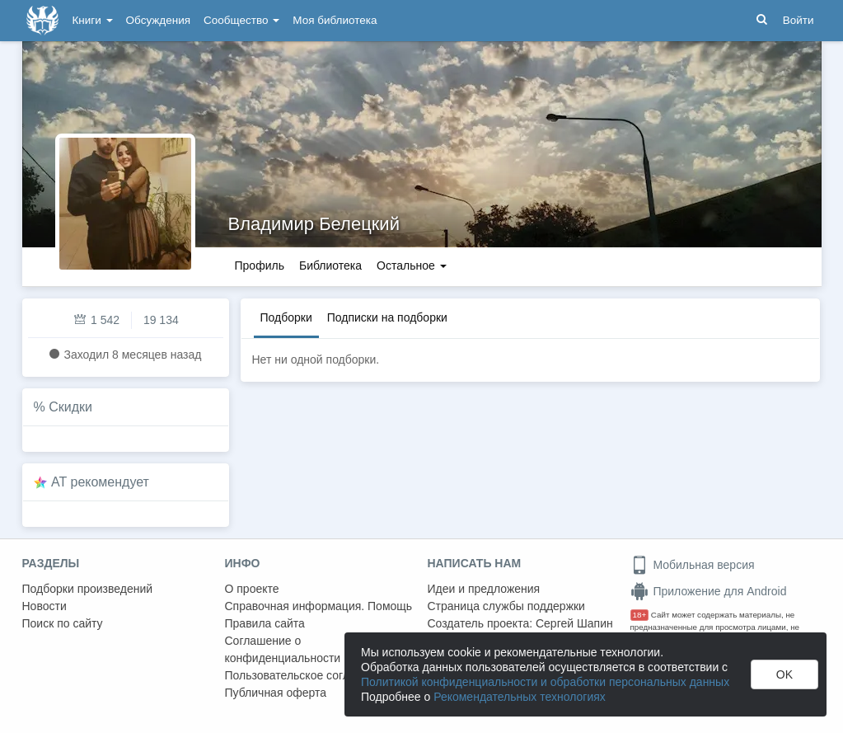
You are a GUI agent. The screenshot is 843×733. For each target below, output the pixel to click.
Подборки (286, 317)
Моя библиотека (335, 20)
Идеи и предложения (484, 588)
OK (784, 674)
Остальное (412, 265)
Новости (44, 606)
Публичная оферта (276, 692)
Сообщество (241, 20)
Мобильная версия (692, 565)
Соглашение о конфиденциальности (283, 649)
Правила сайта (265, 623)
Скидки (70, 407)
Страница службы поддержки (506, 606)
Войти (798, 20)
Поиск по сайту (62, 623)
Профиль (259, 265)
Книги (93, 20)
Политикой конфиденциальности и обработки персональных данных (545, 681)
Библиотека (330, 265)
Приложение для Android (708, 591)
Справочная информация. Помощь (319, 606)
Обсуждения (158, 20)
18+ (640, 614)
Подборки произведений (87, 588)
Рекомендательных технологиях (519, 696)
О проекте (252, 588)
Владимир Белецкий (314, 224)
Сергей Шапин (574, 623)
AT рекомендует (100, 482)
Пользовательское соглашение (308, 675)
